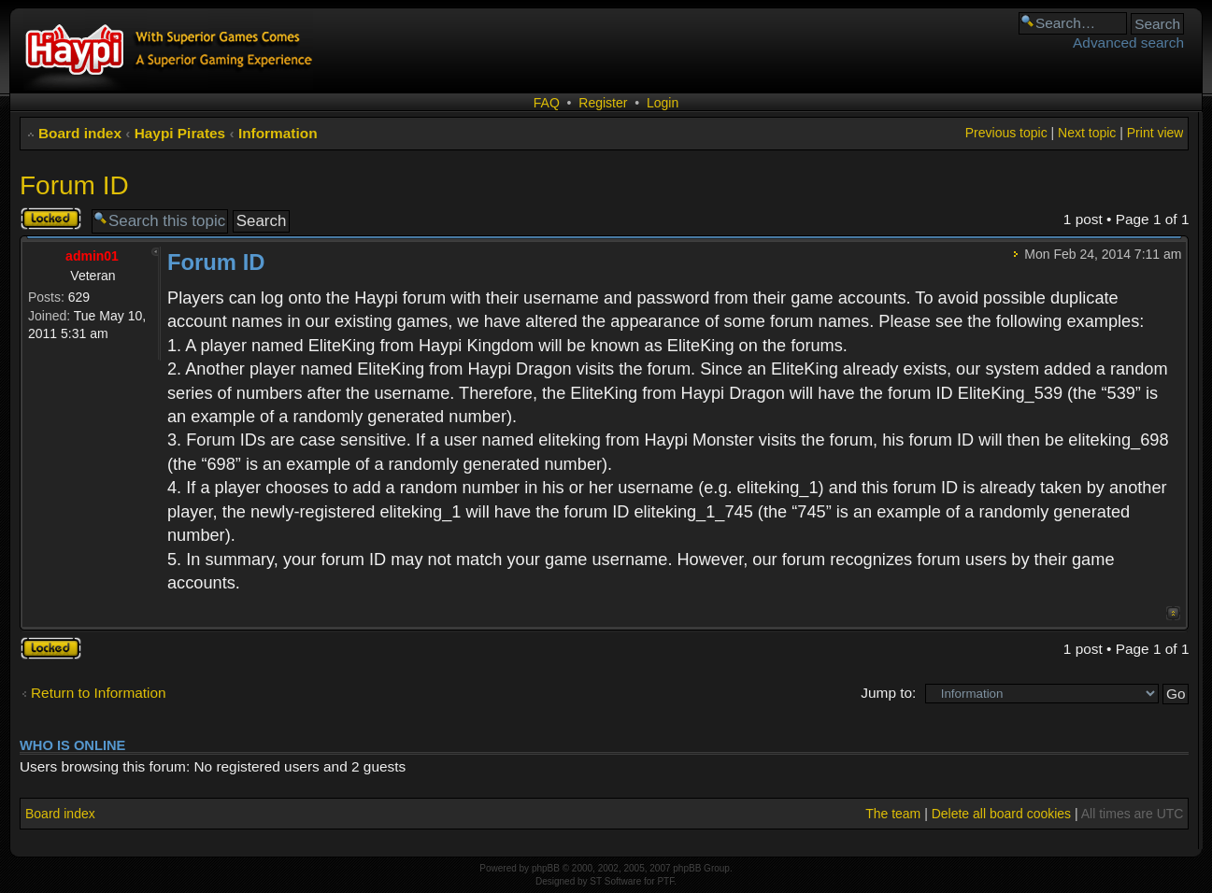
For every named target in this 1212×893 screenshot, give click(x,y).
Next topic (1087, 132)
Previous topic (1006, 132)
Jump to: (888, 693)
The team (892, 813)
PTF (665, 881)
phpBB (546, 868)
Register (602, 102)
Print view (1155, 132)
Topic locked (51, 218)
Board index (79, 133)
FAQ (547, 102)
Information (278, 133)
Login (662, 102)
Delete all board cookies (1001, 813)
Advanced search (1128, 42)
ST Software (615, 881)
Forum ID (74, 185)
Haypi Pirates (180, 133)
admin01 (92, 255)
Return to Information (98, 693)
